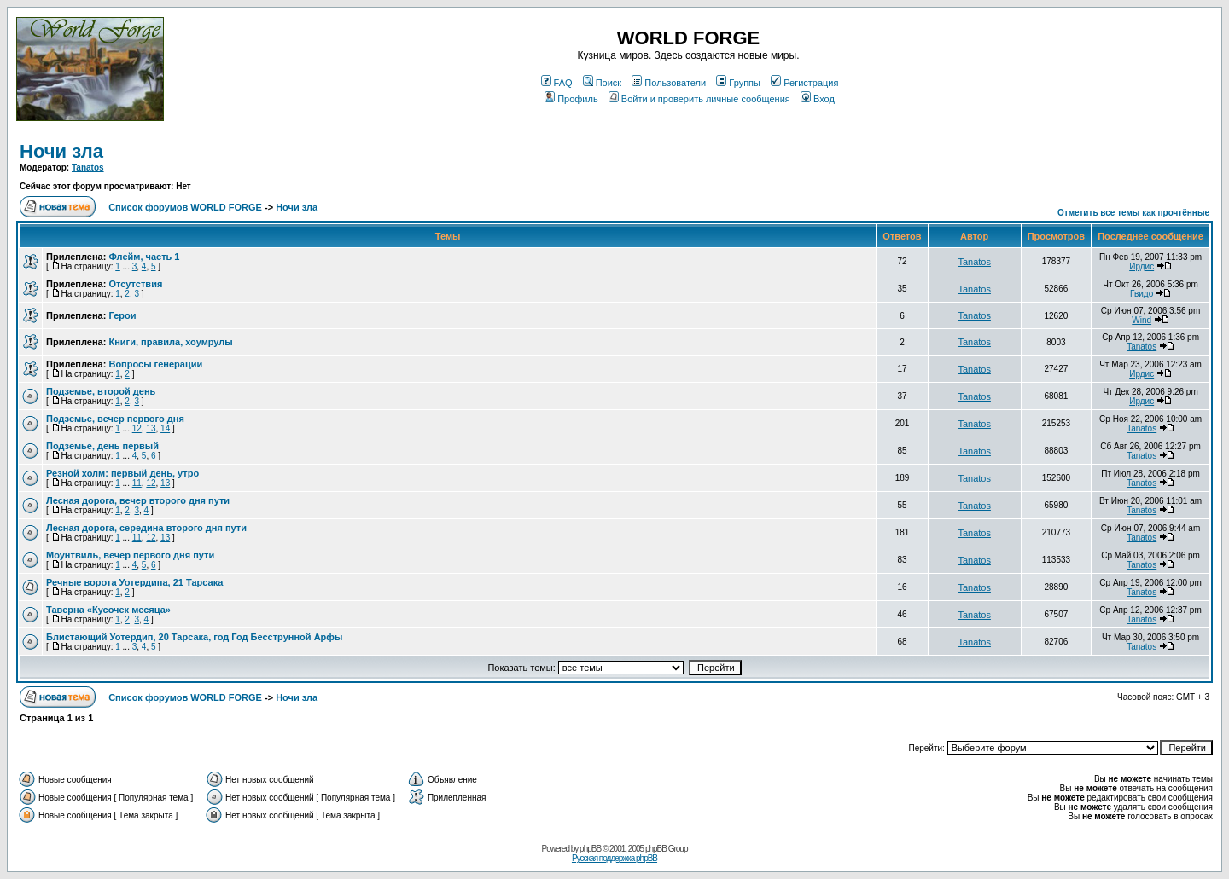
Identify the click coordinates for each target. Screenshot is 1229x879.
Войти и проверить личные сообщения (699, 99)
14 (165, 428)
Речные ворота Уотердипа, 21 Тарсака (134, 582)
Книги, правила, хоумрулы (170, 342)
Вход (818, 99)
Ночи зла (61, 151)
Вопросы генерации (155, 364)
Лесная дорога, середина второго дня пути (146, 528)
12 (137, 428)
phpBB (590, 848)
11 (137, 483)
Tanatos (88, 167)
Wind (1141, 320)
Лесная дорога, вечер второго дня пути (138, 500)
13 (150, 428)
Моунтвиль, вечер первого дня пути (130, 555)
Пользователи (669, 83)
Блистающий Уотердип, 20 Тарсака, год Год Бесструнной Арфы (194, 637)
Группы (738, 83)
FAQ (557, 83)
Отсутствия (135, 284)
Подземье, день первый (102, 446)
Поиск (602, 83)
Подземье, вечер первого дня (115, 418)
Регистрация (804, 83)
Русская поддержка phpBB (614, 858)
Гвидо (1141, 293)
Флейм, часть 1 (143, 257)
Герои (122, 315)
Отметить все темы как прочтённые (1133, 212)
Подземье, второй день (100, 391)
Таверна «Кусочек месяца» (108, 609)
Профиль (571, 99)
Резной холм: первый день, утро (122, 473)
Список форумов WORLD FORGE (185, 207)
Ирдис (1141, 266)
